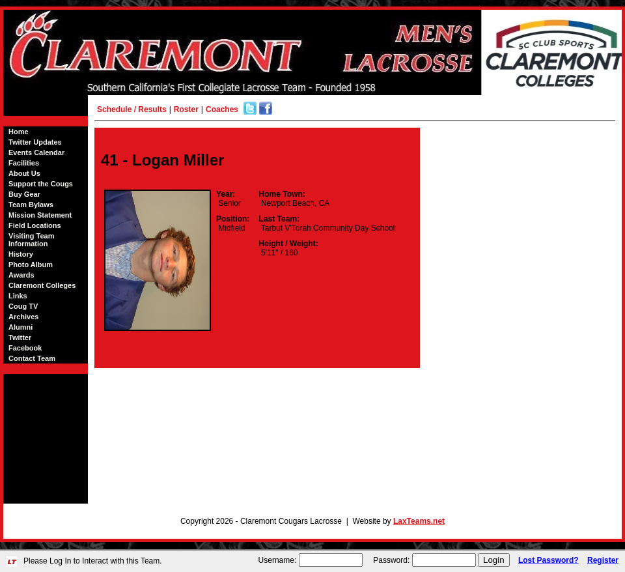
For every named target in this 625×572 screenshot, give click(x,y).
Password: (391, 560)
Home (18, 132)
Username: (277, 560)
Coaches (222, 109)
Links (17, 296)
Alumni (20, 327)
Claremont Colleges (42, 285)
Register (602, 560)
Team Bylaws (30, 204)
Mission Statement (40, 215)
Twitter (19, 337)
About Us (24, 173)
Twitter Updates (35, 142)
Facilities (23, 163)
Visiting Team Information (31, 240)
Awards (21, 275)
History (20, 254)
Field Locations (34, 225)
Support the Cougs (40, 184)
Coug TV (23, 306)
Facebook (25, 348)
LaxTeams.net (419, 521)
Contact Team (31, 358)
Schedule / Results (132, 109)
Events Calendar (36, 152)
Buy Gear (24, 194)
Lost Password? (548, 560)
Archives (23, 317)
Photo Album (30, 264)
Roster (186, 109)
